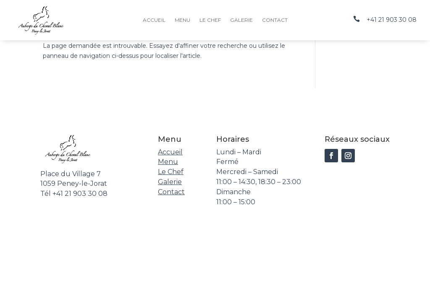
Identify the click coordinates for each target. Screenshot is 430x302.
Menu (182, 20)
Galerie (241, 20)
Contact (275, 20)
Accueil (154, 20)
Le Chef (210, 20)
